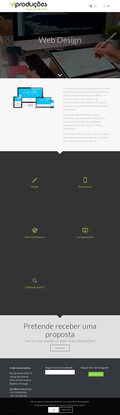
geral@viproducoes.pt (20, 389)
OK (53, 410)
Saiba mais (66, 410)
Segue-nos (96, 374)
